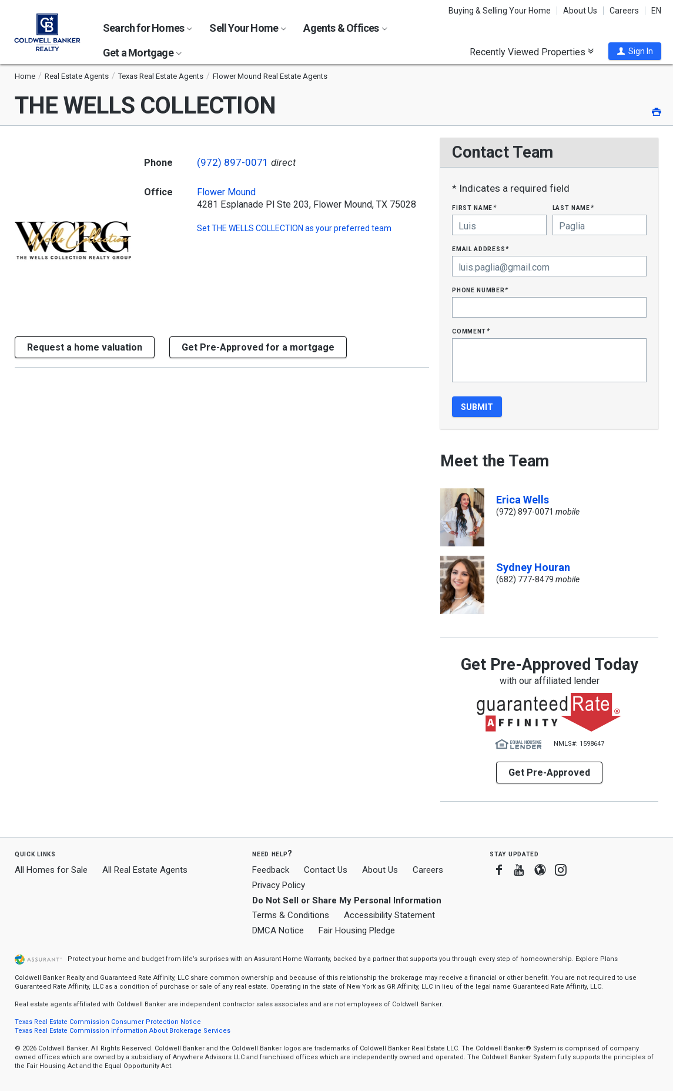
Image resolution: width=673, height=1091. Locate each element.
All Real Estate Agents (144, 870)
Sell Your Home (247, 28)
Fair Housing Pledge (357, 930)
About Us (580, 10)
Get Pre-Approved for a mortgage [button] (258, 347)
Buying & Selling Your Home (499, 10)
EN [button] (656, 10)
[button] (634, 51)
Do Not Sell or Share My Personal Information (346, 900)
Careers (624, 10)
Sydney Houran (533, 567)
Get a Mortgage (142, 52)
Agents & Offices (345, 28)
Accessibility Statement (389, 915)
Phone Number (480, 289)
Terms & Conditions (290, 915)
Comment (471, 330)
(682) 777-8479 (525, 579)
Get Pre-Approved (549, 772)
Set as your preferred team (294, 228)
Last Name (573, 207)
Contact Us (325, 870)
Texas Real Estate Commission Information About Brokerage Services (122, 1031)
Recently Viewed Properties (532, 51)
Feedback (270, 870)
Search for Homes (147, 28)
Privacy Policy (278, 885)
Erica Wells (522, 499)
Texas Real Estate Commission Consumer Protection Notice (108, 1022)
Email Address (480, 248)
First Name (474, 207)
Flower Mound (226, 192)
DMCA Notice (278, 930)
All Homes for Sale (51, 870)
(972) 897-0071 (233, 162)
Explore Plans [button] (596, 959)
